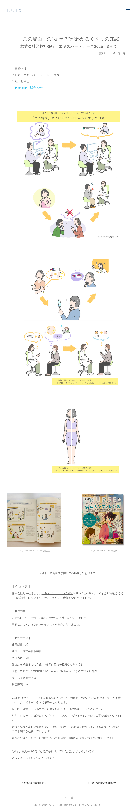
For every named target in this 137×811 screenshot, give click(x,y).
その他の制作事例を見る (34, 783)
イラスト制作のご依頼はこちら (103, 783)
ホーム (37, 805)
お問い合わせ (48, 805)
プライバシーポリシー (92, 805)
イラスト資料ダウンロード (68, 805)
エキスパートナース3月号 (57, 593)
